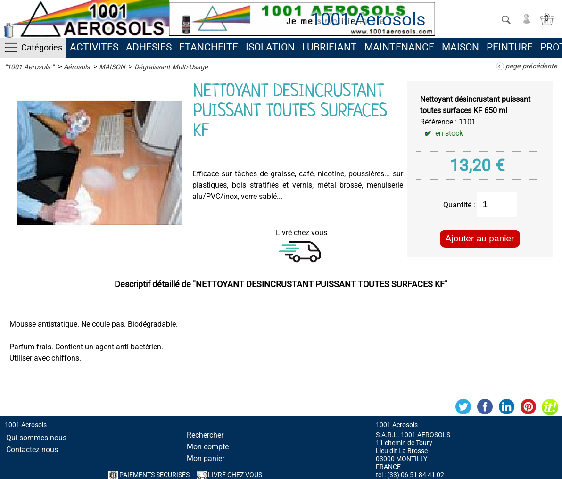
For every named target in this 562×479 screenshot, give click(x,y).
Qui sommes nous (36, 437)
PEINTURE (510, 47)
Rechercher (205, 434)
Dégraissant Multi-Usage (171, 67)
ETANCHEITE (208, 47)
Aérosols (77, 67)
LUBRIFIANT (329, 47)
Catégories (41, 47)
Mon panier (205, 458)
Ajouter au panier (480, 238)
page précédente (531, 66)
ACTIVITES (94, 47)
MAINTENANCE (399, 47)
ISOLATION (270, 47)
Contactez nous (32, 449)
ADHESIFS (149, 47)
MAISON (460, 47)
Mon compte (208, 446)
